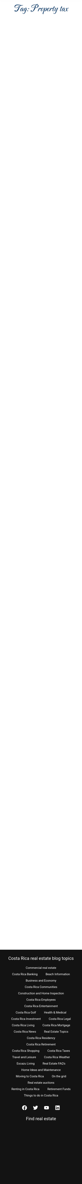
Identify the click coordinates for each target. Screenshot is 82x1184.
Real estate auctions (41, 1082)
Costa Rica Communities (41, 987)
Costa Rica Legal (60, 1019)
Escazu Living (26, 1063)
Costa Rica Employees (41, 1000)
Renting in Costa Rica (25, 1089)
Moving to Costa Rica (30, 1076)
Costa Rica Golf (26, 1012)
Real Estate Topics (56, 1031)
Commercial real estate (41, 968)
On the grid (59, 1076)
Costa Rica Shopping (25, 1051)
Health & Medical (55, 1012)
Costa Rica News (25, 1031)
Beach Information (58, 974)
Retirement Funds (59, 1089)
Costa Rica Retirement (41, 1044)
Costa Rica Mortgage (56, 1025)
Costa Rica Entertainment (41, 1006)
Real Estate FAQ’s (54, 1063)
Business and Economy (41, 980)
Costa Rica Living (23, 1025)
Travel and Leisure (24, 1057)
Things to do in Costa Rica (41, 1095)
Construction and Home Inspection (41, 993)
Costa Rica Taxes (58, 1051)
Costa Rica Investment (26, 1019)
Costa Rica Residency (41, 1038)
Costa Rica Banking (25, 974)
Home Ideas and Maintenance (41, 1070)
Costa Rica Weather (57, 1057)
